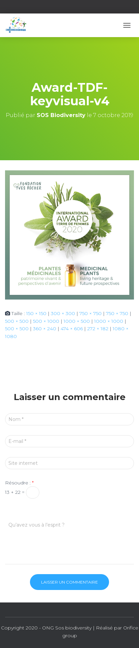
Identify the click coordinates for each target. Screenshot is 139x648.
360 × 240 (44, 329)
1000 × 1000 (108, 321)
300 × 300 (63, 313)
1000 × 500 (77, 321)
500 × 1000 (46, 321)
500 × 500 (17, 321)
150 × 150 (36, 313)
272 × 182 (97, 329)
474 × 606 (72, 329)
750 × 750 (90, 313)
